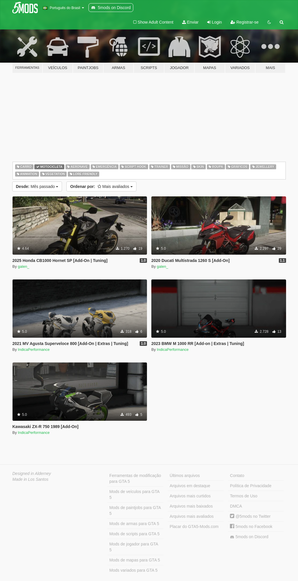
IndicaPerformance (33, 349)
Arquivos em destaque (190, 485)
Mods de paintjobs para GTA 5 (135, 510)
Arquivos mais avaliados (192, 516)
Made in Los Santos (31, 479)
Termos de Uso (243, 496)
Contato (237, 475)
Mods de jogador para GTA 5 (133, 547)
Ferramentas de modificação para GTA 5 (135, 478)
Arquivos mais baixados (191, 506)
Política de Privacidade (250, 485)
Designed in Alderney (32, 473)
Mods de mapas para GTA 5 (134, 560)
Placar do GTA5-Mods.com (194, 526)
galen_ (23, 266)
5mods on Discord (249, 536)
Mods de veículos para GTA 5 (134, 494)
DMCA (236, 506)
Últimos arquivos (185, 475)
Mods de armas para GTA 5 (134, 523)
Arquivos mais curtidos (190, 496)
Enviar (190, 22)
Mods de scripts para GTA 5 (134, 533)
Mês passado (37, 186)
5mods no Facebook (251, 526)
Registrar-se (244, 22)
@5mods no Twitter (250, 516)
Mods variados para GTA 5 (133, 570)
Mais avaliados (101, 186)
